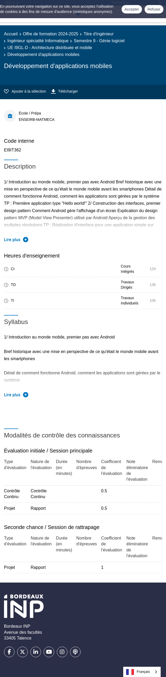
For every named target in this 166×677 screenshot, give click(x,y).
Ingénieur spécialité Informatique (37, 41)
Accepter (131, 9)
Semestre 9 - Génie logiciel (99, 41)
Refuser (153, 9)
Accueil (11, 34)
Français (138, 672)
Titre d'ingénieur (99, 34)
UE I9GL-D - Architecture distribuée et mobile (49, 47)
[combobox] (142, 672)
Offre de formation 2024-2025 (51, 34)
